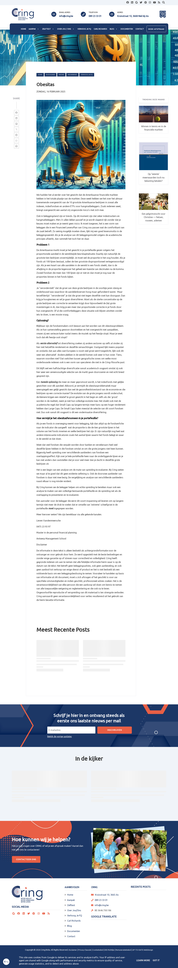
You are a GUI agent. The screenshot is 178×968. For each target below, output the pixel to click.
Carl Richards (74, 920)
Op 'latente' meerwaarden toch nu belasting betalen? (154, 177)
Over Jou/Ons (74, 910)
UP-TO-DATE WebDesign (142, 950)
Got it (156, 960)
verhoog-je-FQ (87, 74)
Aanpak (71, 900)
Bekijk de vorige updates (59, 736)
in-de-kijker (50, 74)
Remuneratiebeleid (123, 950)
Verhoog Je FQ (74, 915)
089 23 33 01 (95, 16)
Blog (69, 926)
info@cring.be (66, 16)
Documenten (73, 931)
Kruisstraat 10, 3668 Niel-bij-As (133, 16)
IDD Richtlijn (109, 950)
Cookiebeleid (98, 950)
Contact (71, 936)
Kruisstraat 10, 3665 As (107, 894)
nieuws (61, 74)
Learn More (143, 960)
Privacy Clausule (84, 950)
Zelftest (71, 905)
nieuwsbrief (72, 74)
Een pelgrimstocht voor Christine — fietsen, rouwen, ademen (153, 217)
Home (40, 74)
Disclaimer (73, 950)
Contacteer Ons (26, 859)
